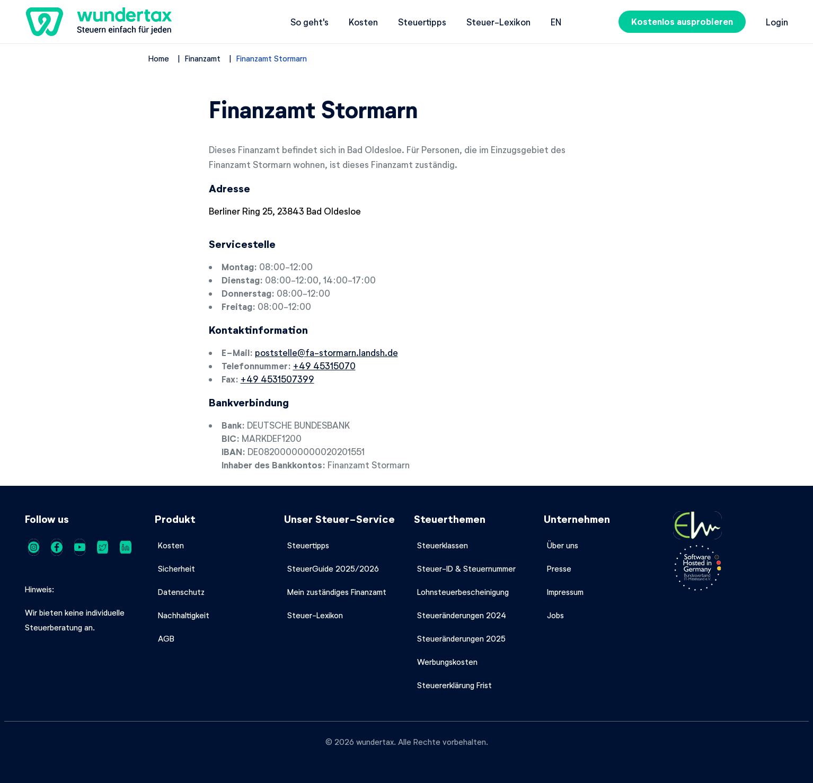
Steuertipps (422, 21)
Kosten (363, 21)
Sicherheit (176, 568)
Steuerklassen (442, 545)
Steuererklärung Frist (454, 685)
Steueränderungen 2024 (461, 615)
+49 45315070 (324, 365)
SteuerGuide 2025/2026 (333, 568)
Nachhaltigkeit (183, 615)
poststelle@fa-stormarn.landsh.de (326, 352)
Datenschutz (181, 592)
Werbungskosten (447, 661)
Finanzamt (202, 58)
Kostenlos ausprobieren (682, 21)
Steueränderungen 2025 (461, 638)
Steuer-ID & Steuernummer (466, 568)
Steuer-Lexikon (498, 21)
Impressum (565, 592)
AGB (166, 638)
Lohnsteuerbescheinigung (463, 592)
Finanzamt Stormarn (271, 58)
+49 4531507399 (277, 378)
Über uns (562, 545)
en (556, 21)
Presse (559, 568)
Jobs (555, 615)
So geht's (309, 21)
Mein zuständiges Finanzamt (336, 592)
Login (777, 21)
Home (158, 58)
